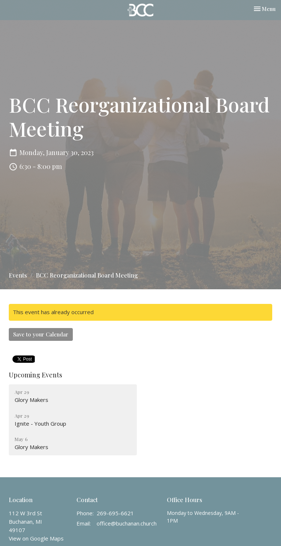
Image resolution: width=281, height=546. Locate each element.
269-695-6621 (115, 513)
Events (18, 275)
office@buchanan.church (127, 523)
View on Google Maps (36, 538)
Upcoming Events (35, 374)
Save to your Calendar (40, 334)
